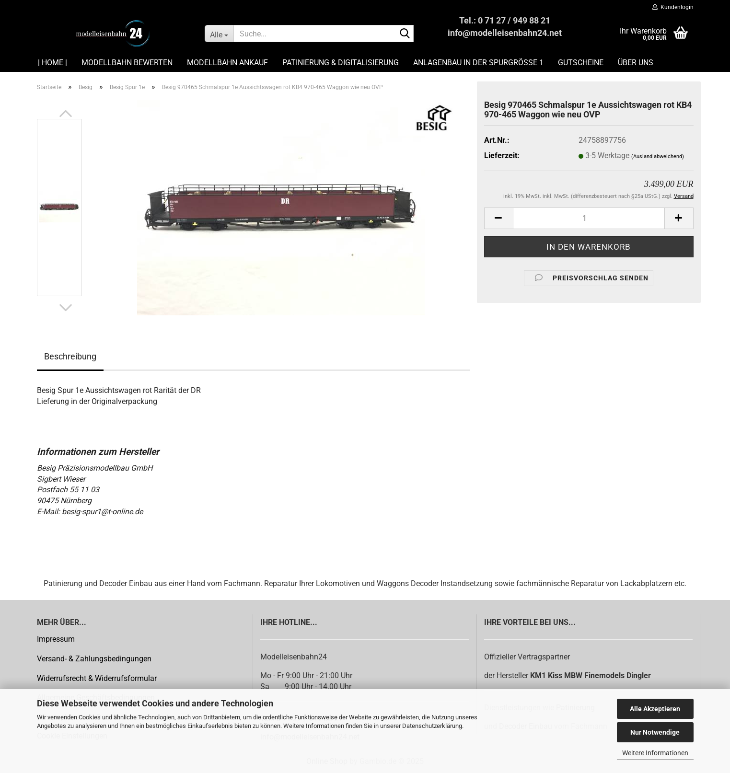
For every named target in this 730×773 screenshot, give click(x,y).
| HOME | (52, 62)
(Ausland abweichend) (657, 156)
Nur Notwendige (655, 732)
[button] (65, 114)
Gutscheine (580, 62)
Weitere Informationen (655, 753)
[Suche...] (219, 33)
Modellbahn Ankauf (227, 62)
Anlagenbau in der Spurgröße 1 (478, 62)
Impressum (56, 639)
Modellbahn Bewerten (127, 62)
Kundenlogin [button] (673, 7)
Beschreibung (70, 356)
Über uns (635, 62)
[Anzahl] (589, 218)
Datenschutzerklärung (432, 725)
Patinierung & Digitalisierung (340, 62)
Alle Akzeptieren (655, 709)
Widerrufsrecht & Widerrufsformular (97, 678)
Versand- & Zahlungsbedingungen (94, 658)
